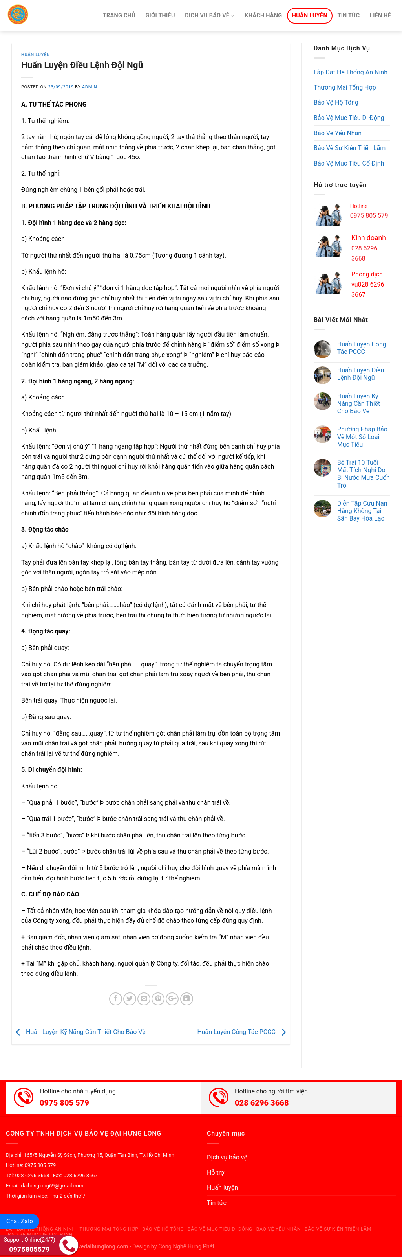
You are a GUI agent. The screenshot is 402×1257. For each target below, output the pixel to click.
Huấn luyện (309, 15)
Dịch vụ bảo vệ (209, 15)
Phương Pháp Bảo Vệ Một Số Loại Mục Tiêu (362, 436)
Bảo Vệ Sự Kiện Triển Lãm (350, 148)
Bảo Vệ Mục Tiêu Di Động (349, 117)
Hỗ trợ (215, 1172)
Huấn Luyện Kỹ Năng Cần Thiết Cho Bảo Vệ (79, 1032)
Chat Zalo (19, 1221)
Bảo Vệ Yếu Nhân (338, 133)
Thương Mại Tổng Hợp (345, 87)
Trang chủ (119, 15)
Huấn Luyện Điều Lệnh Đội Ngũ (360, 373)
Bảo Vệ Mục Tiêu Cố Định (349, 163)
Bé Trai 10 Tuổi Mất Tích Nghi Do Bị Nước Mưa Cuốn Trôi (363, 474)
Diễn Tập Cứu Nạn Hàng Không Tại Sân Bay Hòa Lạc (362, 511)
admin (89, 87)
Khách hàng (263, 15)
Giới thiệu (160, 15)
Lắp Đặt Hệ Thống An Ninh (350, 72)
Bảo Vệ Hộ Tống (336, 102)
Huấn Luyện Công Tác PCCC (243, 1032)
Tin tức (348, 15)
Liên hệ (380, 15)
